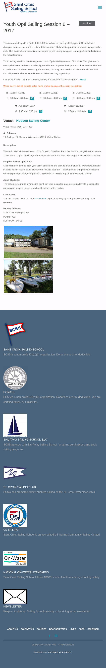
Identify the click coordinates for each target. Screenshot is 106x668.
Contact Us (40, 198)
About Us (12, 629)
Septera (51, 652)
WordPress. (65, 652)
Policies (82, 79)
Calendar (93, 629)
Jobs (81, 629)
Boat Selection (58, 629)
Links (73, 629)
